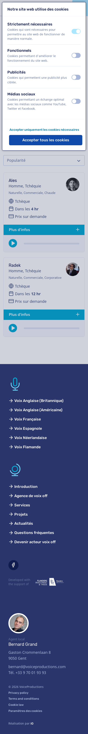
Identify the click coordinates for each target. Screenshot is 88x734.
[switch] (76, 31)
